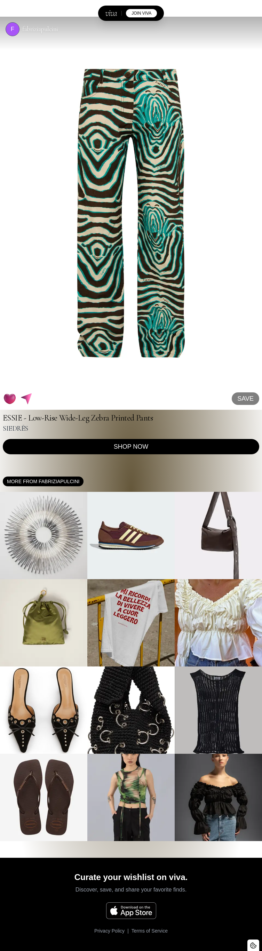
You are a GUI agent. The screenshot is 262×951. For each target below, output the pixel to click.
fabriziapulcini (40, 29)
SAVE (245, 398)
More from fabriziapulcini (43, 481)
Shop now (131, 446)
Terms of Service (150, 931)
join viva (141, 13)
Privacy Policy (109, 931)
